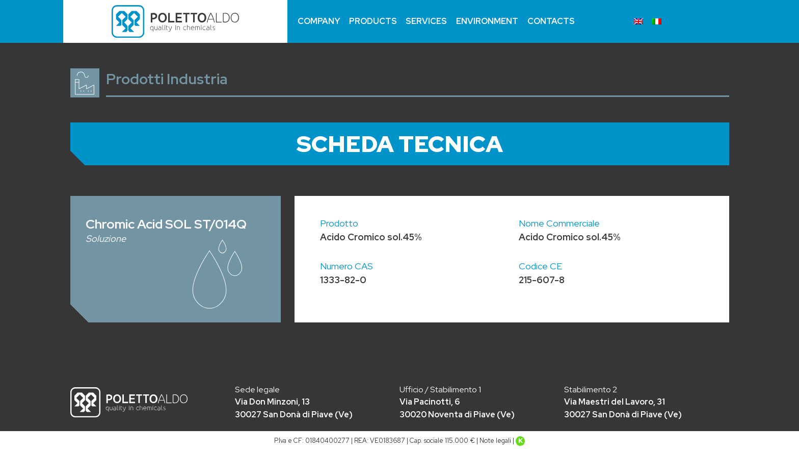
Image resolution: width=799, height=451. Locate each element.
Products (373, 21)
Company (319, 21)
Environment (487, 21)
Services (426, 21)
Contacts (551, 21)
